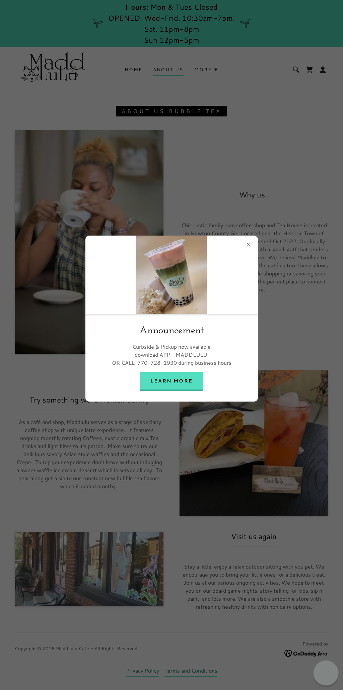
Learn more (171, 380)
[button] (326, 673)
